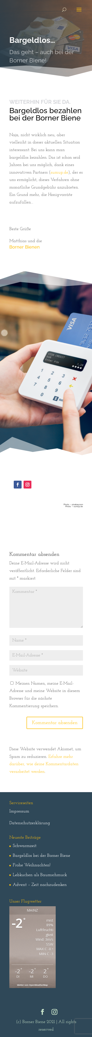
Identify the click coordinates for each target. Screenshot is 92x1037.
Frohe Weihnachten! (32, 865)
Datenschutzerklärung (29, 823)
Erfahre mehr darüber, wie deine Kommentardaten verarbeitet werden (44, 764)
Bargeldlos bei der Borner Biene (41, 855)
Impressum (19, 811)
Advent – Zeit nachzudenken (40, 884)
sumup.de (59, 172)
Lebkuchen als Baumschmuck (40, 875)
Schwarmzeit (25, 846)
